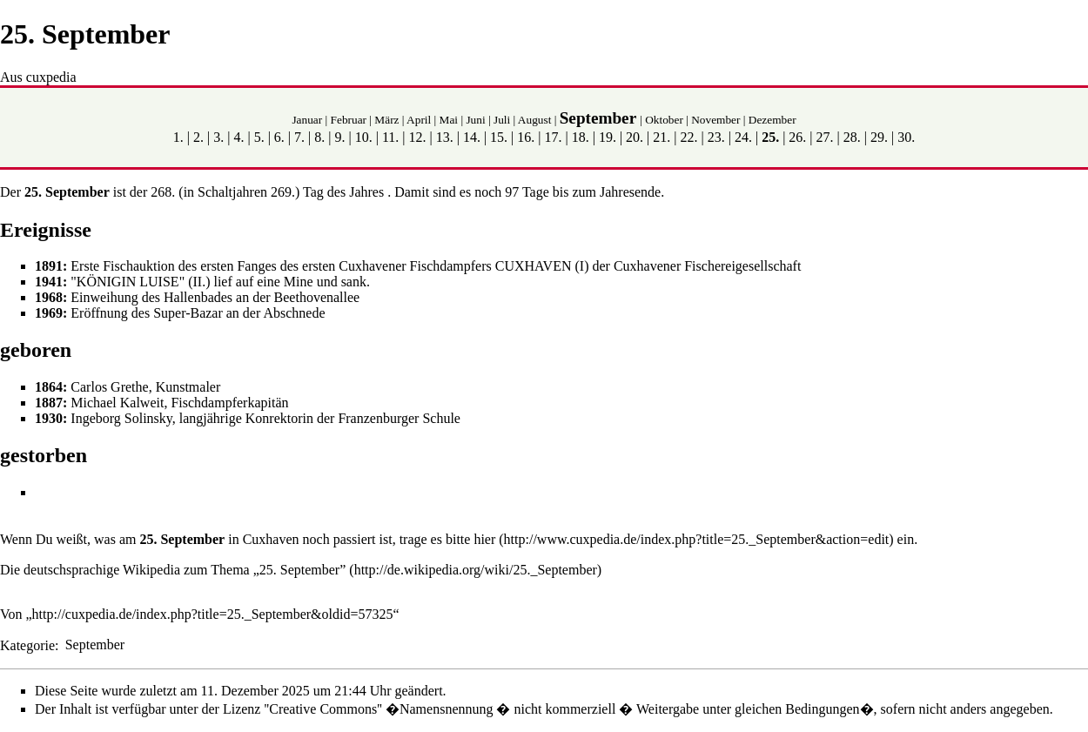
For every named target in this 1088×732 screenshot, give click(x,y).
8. (319, 137)
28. (852, 137)
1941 (49, 281)
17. (553, 137)
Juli (502, 119)
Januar (307, 119)
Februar (348, 119)
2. (198, 137)
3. (218, 137)
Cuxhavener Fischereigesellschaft (707, 266)
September (598, 118)
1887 (49, 402)
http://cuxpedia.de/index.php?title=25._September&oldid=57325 (212, 614)
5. (259, 137)
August (535, 119)
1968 (49, 297)
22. (689, 137)
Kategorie (27, 644)
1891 (49, 266)
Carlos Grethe (109, 386)
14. (471, 137)
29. (879, 137)
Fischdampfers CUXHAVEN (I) (499, 266)
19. (607, 137)
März (386, 119)
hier (484, 539)
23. (716, 137)
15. (498, 137)
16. (525, 137)
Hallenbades (198, 297)
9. (339, 137)
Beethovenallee (317, 297)
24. (743, 137)
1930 (49, 418)
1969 (49, 313)
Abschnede (294, 313)
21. (661, 137)
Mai (449, 119)
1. (178, 137)
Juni (475, 119)
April (418, 119)
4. (238, 137)
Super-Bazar (188, 313)
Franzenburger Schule (399, 418)
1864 (49, 386)
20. (634, 137)
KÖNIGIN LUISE (128, 281)
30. (906, 137)
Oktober (664, 119)
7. (299, 137)
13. (444, 137)
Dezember (772, 119)
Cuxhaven (271, 539)
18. (580, 137)
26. (797, 137)
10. (364, 137)
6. (279, 137)
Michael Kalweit (117, 402)
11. (390, 137)
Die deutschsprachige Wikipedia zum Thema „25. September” (173, 569)
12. (417, 137)
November (715, 119)
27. (825, 137)
